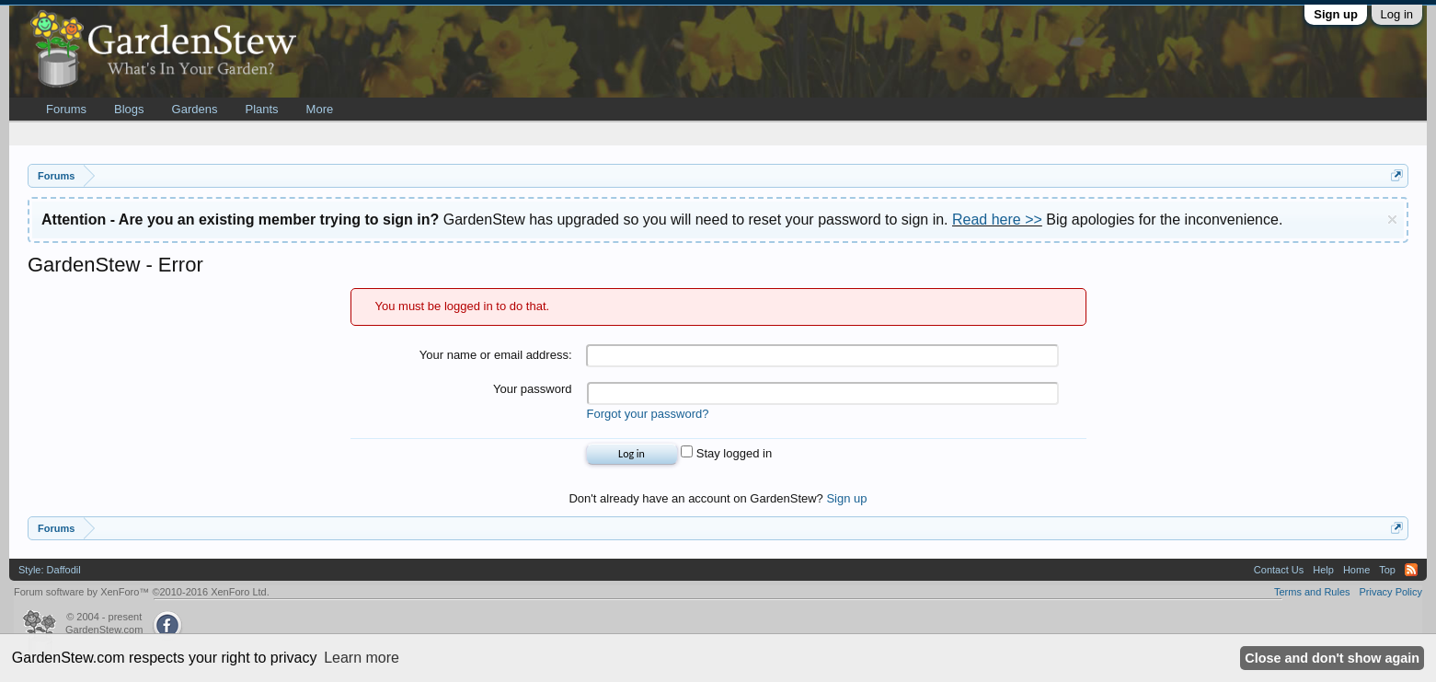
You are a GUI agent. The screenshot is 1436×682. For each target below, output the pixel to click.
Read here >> (997, 219)
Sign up (1336, 14)
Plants (261, 109)
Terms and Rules (1312, 591)
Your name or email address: (495, 355)
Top (1387, 569)
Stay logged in (726, 453)
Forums (66, 109)
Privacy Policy (1391, 591)
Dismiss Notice (1392, 219)
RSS (1411, 569)
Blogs (129, 109)
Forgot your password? (648, 414)
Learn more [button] (361, 657)
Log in (1397, 14)
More (320, 109)
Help (1323, 569)
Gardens (195, 109)
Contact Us (1279, 569)
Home (1356, 569)
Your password (532, 389)
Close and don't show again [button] (1332, 658)
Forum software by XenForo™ (142, 591)
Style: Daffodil (49, 569)
